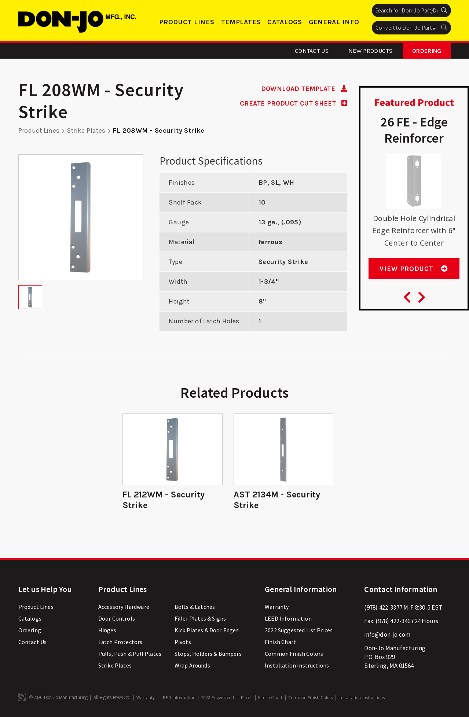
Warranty (277, 606)
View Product (414, 269)
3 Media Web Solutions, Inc (22, 697)
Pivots (183, 641)
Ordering (426, 50)
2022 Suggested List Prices (299, 629)
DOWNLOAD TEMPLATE (303, 89)
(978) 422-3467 (394, 621)
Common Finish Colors (294, 653)
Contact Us (312, 50)
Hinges (107, 629)
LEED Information (288, 618)
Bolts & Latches (195, 606)
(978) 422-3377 (383, 607)
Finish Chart (280, 641)
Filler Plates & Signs (200, 618)
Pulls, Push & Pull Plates (129, 653)
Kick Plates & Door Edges (207, 629)
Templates (241, 22)
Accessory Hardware (123, 606)
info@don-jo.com (387, 634)
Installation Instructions (297, 665)
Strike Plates (87, 130)
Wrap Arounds (192, 665)
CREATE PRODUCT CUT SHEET (292, 103)
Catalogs (284, 22)
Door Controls (116, 618)
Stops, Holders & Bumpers (208, 653)
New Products (370, 50)
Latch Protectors (120, 641)
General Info (334, 22)
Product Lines (186, 22)
